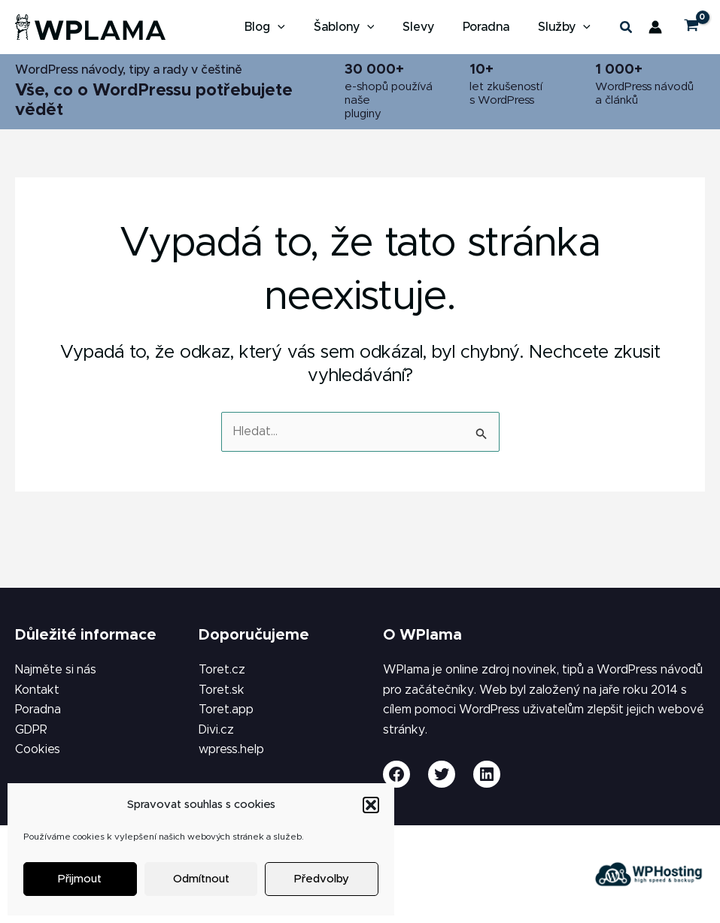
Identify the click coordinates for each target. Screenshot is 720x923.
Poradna (38, 710)
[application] (297, 27)
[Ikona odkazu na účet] (655, 27)
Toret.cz (222, 670)
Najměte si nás (55, 670)
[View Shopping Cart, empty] (691, 27)
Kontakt (37, 690)
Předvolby (321, 879)
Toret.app (226, 710)
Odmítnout (201, 879)
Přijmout (80, 879)
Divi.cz (216, 730)
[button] (370, 805)
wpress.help (231, 749)
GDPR (31, 730)
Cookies (37, 749)
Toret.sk (222, 690)
